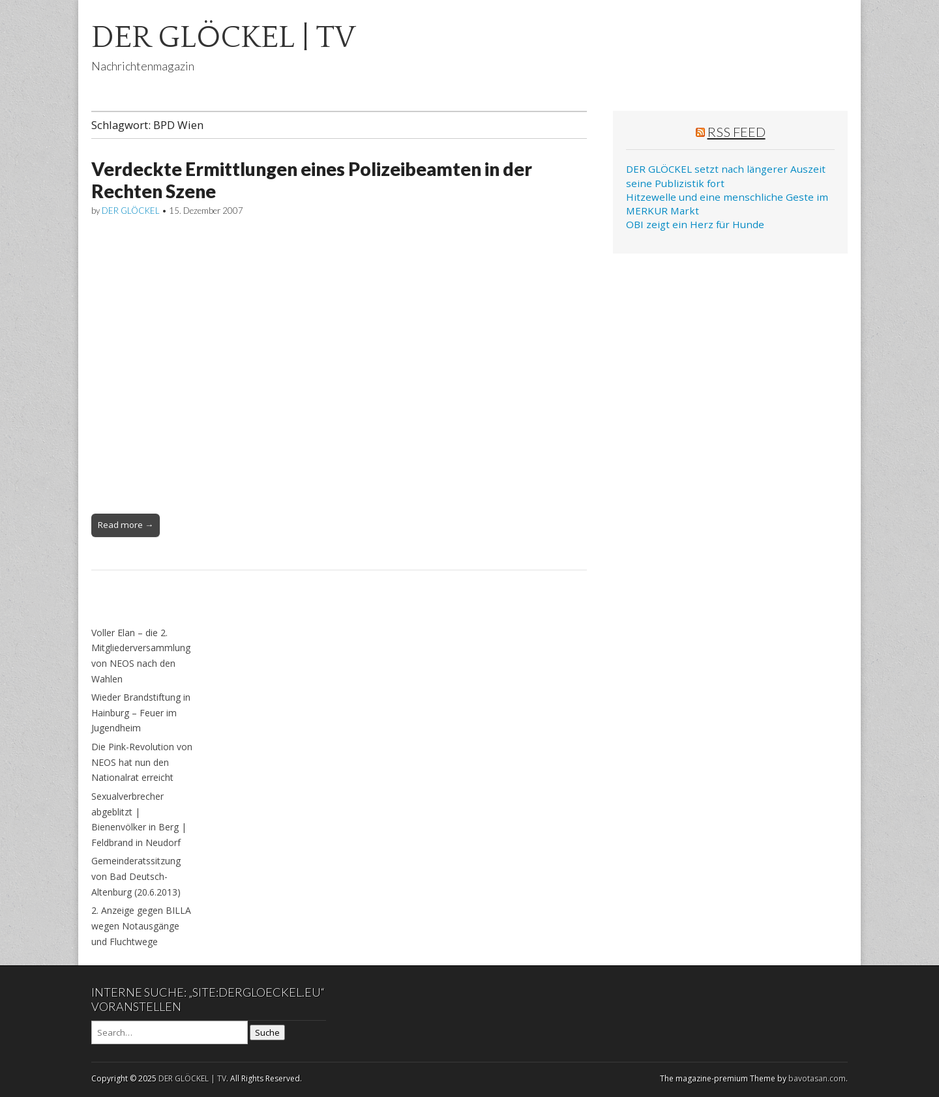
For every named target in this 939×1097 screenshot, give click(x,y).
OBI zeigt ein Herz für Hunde (695, 224)
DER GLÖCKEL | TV (223, 37)
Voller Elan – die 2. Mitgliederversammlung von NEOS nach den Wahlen (140, 655)
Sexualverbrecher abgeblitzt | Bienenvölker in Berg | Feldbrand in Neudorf (138, 819)
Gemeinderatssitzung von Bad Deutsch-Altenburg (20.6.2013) (136, 876)
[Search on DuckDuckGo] (169, 1032)
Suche (267, 1032)
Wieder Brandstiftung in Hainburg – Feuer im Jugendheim (140, 712)
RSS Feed (737, 131)
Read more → (125, 525)
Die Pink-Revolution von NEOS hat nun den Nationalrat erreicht (141, 761)
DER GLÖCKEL (131, 210)
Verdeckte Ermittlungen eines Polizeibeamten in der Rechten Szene (311, 180)
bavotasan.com (817, 1078)
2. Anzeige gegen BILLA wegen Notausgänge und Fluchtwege (141, 925)
